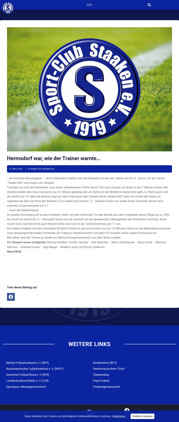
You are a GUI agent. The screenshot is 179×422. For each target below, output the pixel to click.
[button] (149, 5)
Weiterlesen (118, 416)
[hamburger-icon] (89, 4)
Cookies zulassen (142, 416)
